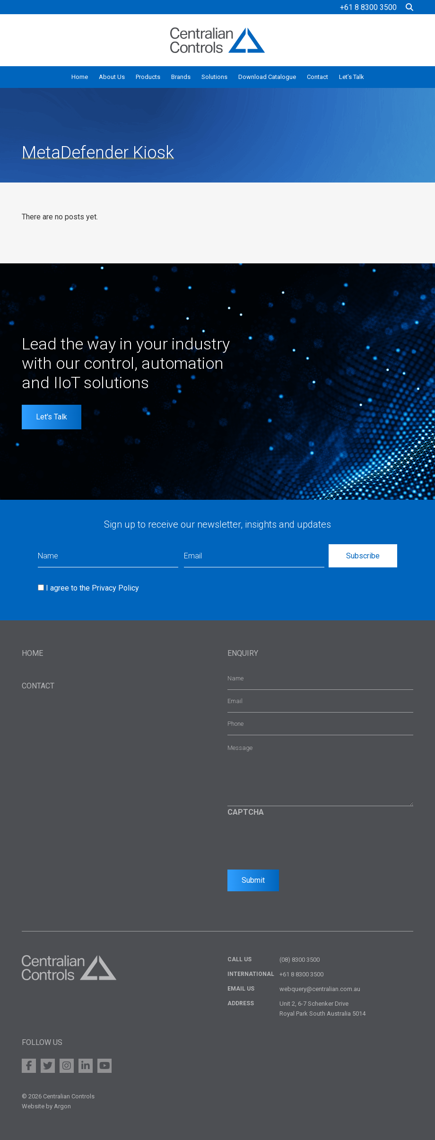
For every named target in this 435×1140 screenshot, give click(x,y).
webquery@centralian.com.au (319, 988)
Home (79, 76)
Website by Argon (46, 1106)
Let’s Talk (351, 76)
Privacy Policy (115, 587)
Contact (317, 76)
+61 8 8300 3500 (368, 7)
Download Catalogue (267, 76)
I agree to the (92, 587)
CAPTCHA (245, 812)
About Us (112, 76)
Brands (181, 76)
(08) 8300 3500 (299, 959)
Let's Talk (51, 416)
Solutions (214, 76)
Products (148, 76)
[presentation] (299, 840)
